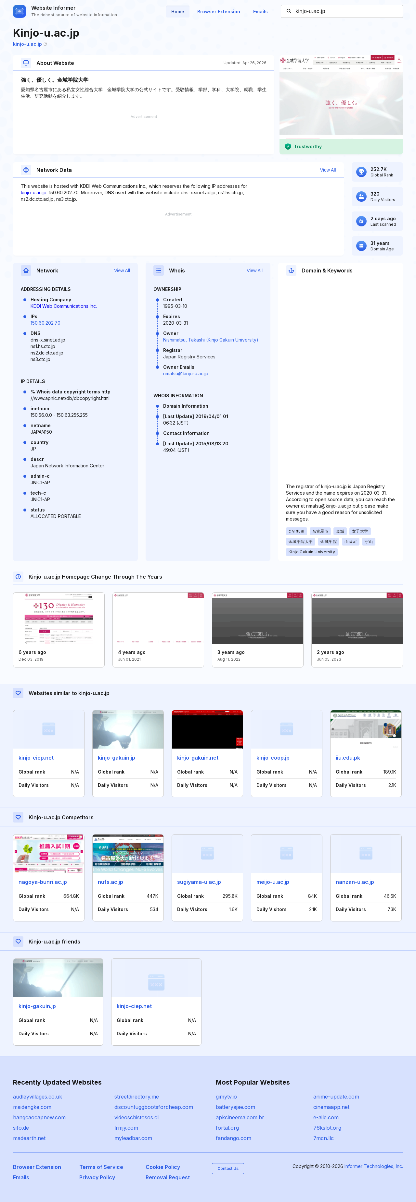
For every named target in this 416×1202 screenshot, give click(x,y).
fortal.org (227, 1127)
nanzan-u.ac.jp (355, 882)
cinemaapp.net (331, 1107)
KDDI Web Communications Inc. (64, 306)
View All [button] (328, 170)
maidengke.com (32, 1107)
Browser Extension (218, 11)
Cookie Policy (163, 1167)
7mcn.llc (323, 1138)
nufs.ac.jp (110, 882)
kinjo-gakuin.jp (116, 757)
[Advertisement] (143, 134)
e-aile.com (326, 1117)
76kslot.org (327, 1127)
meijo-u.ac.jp (272, 882)
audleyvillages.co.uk (37, 1096)
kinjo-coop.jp (273, 757)
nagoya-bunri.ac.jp (43, 882)
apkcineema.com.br (240, 1117)
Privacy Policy (97, 1177)
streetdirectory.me (136, 1096)
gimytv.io (226, 1096)
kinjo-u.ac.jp (30, 44)
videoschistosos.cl (136, 1117)
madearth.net (29, 1138)
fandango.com (233, 1138)
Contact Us (228, 1168)
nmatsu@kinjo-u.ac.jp (185, 373)
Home (177, 11)
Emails (260, 11)
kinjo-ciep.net (36, 757)
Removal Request (168, 1177)
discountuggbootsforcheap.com (153, 1107)
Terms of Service (101, 1167)
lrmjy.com (126, 1127)
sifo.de (21, 1127)
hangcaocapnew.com (39, 1117)
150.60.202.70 (45, 323)
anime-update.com (336, 1096)
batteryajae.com (235, 1107)
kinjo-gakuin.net (197, 757)
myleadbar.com (133, 1138)
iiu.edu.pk (348, 757)
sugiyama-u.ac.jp (199, 882)
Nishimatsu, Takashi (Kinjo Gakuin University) (210, 340)
